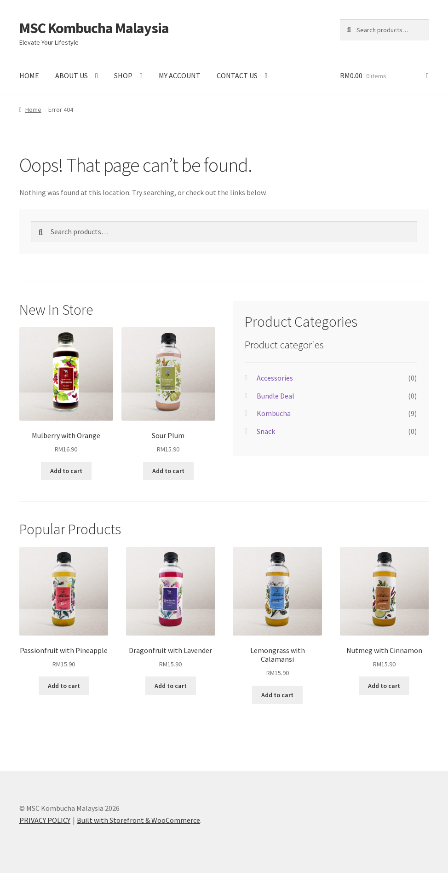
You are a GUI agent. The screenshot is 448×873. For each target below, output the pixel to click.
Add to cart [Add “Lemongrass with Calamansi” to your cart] (277, 695)
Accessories (275, 377)
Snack (266, 431)
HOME (29, 75)
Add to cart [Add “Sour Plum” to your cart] (168, 471)
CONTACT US (237, 75)
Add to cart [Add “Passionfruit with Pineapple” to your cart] (64, 686)
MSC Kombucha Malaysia (94, 28)
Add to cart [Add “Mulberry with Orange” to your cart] (66, 471)
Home (33, 109)
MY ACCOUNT (180, 75)
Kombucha (274, 413)
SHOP (123, 75)
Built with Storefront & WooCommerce (138, 820)
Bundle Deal (275, 395)
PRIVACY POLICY (44, 820)
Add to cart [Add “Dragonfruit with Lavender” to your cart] (171, 686)
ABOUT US (71, 75)
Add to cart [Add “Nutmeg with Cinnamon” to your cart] (384, 686)
